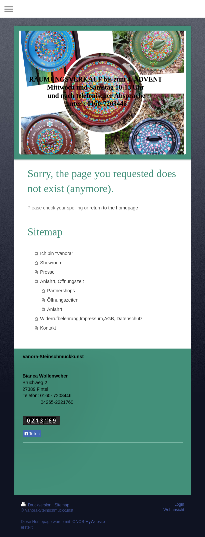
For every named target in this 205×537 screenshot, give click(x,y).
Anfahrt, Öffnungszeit (62, 281)
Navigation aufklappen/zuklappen (102, 9)
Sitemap (62, 505)
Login (179, 504)
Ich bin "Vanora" (56, 253)
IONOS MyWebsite (88, 521)
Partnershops (61, 290)
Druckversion (37, 505)
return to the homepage (114, 207)
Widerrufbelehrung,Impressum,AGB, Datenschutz (91, 318)
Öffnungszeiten (62, 300)
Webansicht (173, 509)
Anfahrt (54, 309)
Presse (47, 272)
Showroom (51, 262)
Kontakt (48, 328)
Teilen (32, 433)
